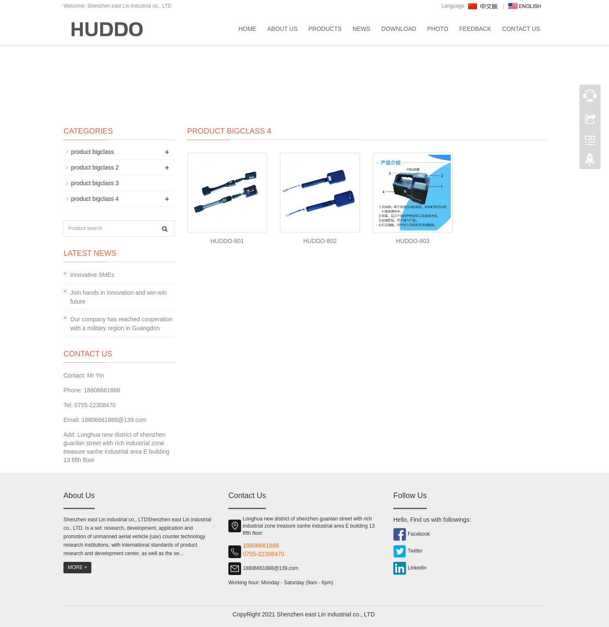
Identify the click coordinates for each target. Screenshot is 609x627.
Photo (437, 28)
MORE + (77, 567)
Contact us (521, 28)
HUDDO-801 (227, 241)
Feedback (475, 28)
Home (247, 28)
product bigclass (92, 151)
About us (282, 28)
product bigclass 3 (95, 183)
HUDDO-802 (320, 241)
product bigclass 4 (95, 198)
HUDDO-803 (412, 241)
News (361, 28)
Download (398, 28)
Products (325, 28)
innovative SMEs (92, 274)
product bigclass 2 (95, 167)
